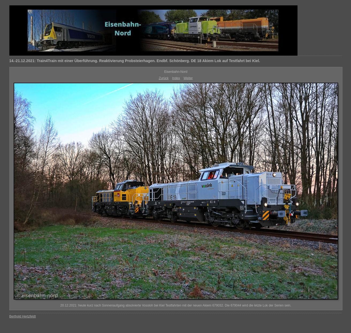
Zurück (164, 78)
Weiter (188, 78)
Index (176, 78)
